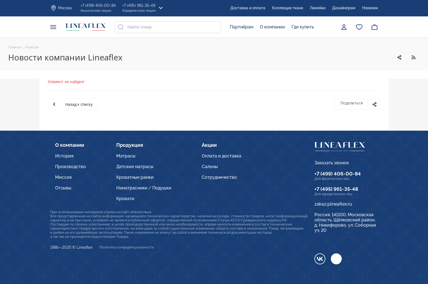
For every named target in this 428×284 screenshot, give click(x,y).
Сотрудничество (219, 177)
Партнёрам (241, 27)
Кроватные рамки (135, 177)
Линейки (317, 8)
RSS (413, 57)
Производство (70, 166)
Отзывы (63, 188)
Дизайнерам (343, 8)
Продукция (129, 145)
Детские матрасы (134, 166)
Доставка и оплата (247, 8)
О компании (272, 27)
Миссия (63, 177)
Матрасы (125, 156)
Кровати (125, 198)
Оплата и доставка (221, 156)
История (64, 156)
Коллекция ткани (287, 8)
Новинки (370, 8)
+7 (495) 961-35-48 (336, 189)
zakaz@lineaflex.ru (333, 204)
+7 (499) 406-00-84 (337, 174)
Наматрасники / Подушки (143, 188)
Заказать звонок (331, 162)
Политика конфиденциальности (126, 247)
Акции (209, 145)
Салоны (210, 166)
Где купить (303, 27)
